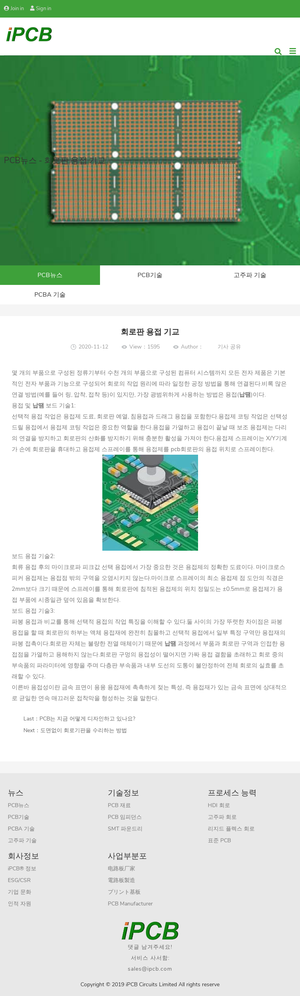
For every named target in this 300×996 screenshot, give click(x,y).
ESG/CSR (19, 880)
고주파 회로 (222, 817)
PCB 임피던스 (125, 817)
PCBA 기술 (50, 294)
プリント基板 (124, 892)
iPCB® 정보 (22, 868)
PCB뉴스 (50, 275)
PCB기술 (150, 275)
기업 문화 (19, 892)
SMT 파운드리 (125, 828)
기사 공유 (229, 346)
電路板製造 (121, 880)
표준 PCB (219, 840)
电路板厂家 (121, 868)
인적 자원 (19, 903)
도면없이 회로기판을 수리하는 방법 (83, 730)
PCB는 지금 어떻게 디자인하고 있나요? (87, 718)
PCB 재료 (119, 805)
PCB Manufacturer (130, 903)
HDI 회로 (219, 805)
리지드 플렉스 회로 (231, 828)
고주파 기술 (250, 275)
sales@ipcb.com (150, 969)
